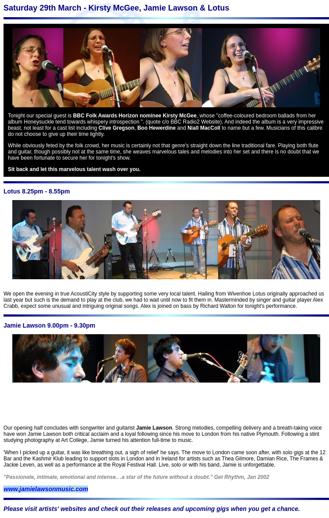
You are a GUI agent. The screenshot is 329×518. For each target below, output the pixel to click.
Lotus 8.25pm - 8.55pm (37, 191)
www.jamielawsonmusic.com (46, 488)
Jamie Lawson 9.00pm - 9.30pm (49, 325)
